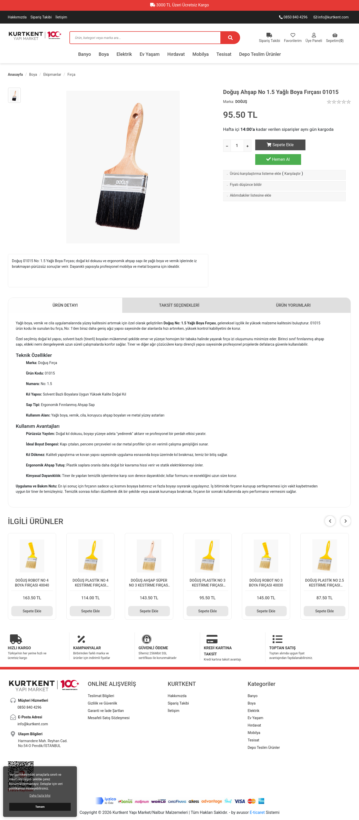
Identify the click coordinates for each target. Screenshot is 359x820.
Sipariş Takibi (41, 17)
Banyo (84, 54)
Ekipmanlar (52, 74)
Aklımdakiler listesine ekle (250, 182)
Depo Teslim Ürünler (260, 54)
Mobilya (200, 54)
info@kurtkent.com (331, 17)
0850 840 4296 (293, 17)
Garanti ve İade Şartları (106, 698)
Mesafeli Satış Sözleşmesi (109, 705)
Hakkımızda (17, 17)
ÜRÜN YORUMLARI (293, 305)
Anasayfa (15, 74)
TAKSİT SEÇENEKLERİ (179, 305)
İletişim (61, 17)
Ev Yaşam (150, 54)
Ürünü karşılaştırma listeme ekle (255, 160)
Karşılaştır (292, 160)
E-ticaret (257, 799)
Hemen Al (328, 144)
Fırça (71, 74)
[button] (346, 521)
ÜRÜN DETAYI (65, 305)
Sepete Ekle (278, 144)
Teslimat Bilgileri (101, 683)
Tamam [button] (40, 806)
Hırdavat (176, 54)
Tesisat (224, 54)
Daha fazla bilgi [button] (39, 795)
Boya (104, 54)
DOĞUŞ (241, 102)
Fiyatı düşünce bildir (246, 171)
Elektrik (124, 54)
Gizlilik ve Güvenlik (102, 690)
